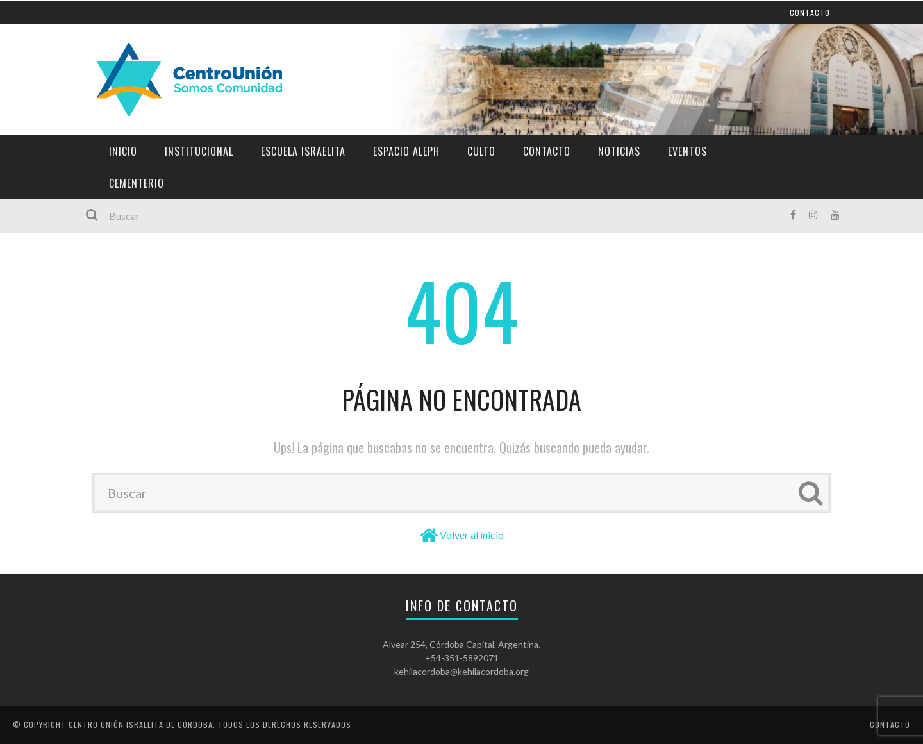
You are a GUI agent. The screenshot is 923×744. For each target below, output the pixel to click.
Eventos (687, 151)
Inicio (123, 151)
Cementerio (136, 183)
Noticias (619, 151)
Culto (481, 151)
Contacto (546, 151)
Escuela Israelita (303, 151)
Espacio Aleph (406, 151)
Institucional (199, 151)
